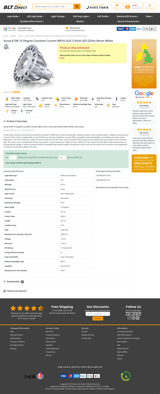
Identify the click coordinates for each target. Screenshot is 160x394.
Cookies (84, 331)
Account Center (52, 328)
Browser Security (88, 335)
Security (85, 328)
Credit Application (52, 348)
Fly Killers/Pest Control (31, 21)
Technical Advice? (15, 291)
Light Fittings (57, 16)
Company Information (19, 328)
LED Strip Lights (81, 16)
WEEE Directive (122, 348)
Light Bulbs (12, 16)
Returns (49, 355)
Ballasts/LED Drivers (127, 16)
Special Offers (122, 352)
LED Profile (102, 16)
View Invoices (51, 341)
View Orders (50, 338)
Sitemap (13, 348)
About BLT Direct (16, 335)
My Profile (49, 331)
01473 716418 (97, 8)
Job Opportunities (17, 345)
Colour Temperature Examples (128, 338)
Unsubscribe (50, 352)
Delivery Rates (15, 338)
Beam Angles (122, 341)
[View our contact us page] (117, 6)
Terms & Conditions (17, 341)
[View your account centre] (149, 6)
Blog (12, 331)
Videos (119, 359)
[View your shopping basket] (133, 6)
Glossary (120, 355)
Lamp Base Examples (125, 331)
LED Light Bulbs (34, 16)
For (7, 157)
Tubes (149, 16)
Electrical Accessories (128, 21)
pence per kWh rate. (74, 157)
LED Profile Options (124, 335)
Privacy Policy (87, 338)
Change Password (52, 335)
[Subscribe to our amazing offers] (98, 314)
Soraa (20, 36)
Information (122, 328)
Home (6, 36)
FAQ (118, 345)
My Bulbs (49, 345)
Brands (80, 21)
